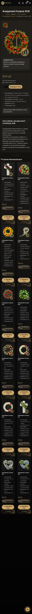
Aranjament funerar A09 (23, 359)
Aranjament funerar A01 (7, 178)
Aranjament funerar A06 (23, 303)
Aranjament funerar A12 (7, 473)
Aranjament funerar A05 (7, 303)
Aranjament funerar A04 (23, 241)
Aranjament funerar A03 (7, 241)
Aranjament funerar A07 (7, 359)
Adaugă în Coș (8, 217)
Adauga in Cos (15, 87)
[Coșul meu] (26, 3)
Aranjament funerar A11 (23, 416)
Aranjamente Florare (9, 16)
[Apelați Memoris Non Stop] (27, 609)
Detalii (8, 222)
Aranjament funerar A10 (7, 416)
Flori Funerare (22, 14)
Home (7, 14)
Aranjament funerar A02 (23, 178)
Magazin (13, 14)
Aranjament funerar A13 (23, 473)
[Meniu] (30, 3)
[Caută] (19, 3)
